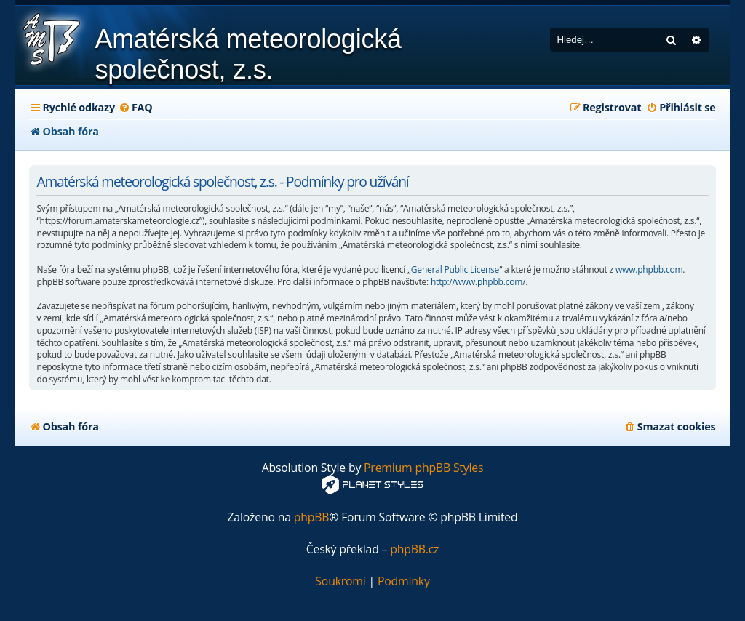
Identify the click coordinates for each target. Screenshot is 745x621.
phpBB (312, 517)
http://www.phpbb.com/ (478, 282)
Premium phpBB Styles (423, 468)
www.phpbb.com (648, 270)
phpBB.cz (414, 549)
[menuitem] (136, 107)
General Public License (455, 270)
